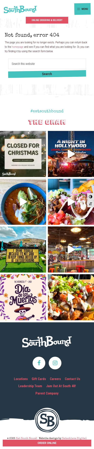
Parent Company (47, 393)
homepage (17, 46)
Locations (21, 379)
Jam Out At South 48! (61, 386)
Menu (82, 9)
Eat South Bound (20, 10)
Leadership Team (30, 386)
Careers (55, 379)
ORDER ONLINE (47, 443)
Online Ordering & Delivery (47, 20)
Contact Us (72, 379)
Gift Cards (39, 379)
